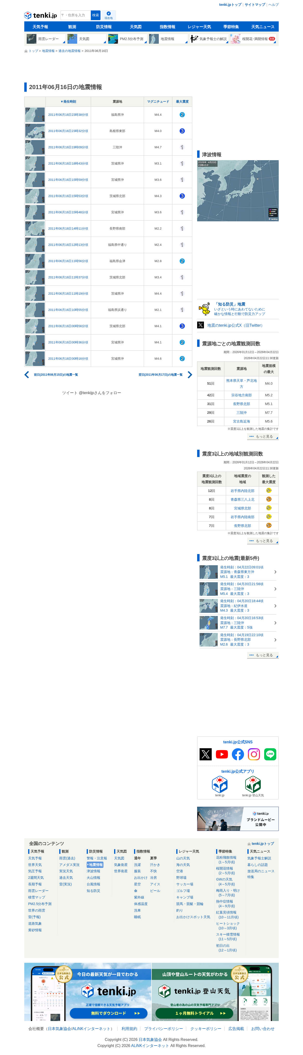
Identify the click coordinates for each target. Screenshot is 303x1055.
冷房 (153, 878)
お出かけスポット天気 (193, 917)
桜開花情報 (230, 870)
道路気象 (35, 923)
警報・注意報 (97, 858)
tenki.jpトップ (230, 5)
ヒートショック (230, 926)
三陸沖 (241, 413)
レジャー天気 (199, 27)
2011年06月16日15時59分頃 (68, 180)
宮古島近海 (241, 421)
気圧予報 (35, 871)
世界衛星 (121, 871)
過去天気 (66, 878)
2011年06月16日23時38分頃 (68, 114)
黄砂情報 (35, 930)
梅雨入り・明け (230, 893)
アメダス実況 (69, 865)
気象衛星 (121, 865)
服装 (137, 871)
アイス (155, 884)
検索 (95, 15)
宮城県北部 (242, 508)
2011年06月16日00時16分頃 (68, 358)
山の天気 (183, 858)
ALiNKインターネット (91, 1029)
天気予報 (40, 27)
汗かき (155, 865)
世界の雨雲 (36, 910)
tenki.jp (41, 16)
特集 (250, 877)
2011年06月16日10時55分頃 (68, 310)
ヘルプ (274, 5)
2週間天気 (36, 878)
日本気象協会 (59, 1029)
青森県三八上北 (242, 499)
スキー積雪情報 (230, 936)
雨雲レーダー (38, 891)
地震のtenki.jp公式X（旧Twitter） (236, 325)
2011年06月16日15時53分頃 (68, 196)
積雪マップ (36, 897)
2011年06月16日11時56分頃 (68, 261)
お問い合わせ (263, 1029)
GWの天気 (230, 881)
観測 (72, 27)
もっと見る (264, 436)
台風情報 (93, 884)
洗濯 (137, 865)
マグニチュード (158, 101)
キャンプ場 (184, 897)
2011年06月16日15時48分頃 (68, 212)
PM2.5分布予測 (39, 904)
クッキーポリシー (205, 1029)
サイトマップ (255, 5)
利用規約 (129, 1029)
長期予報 (35, 884)
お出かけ (141, 878)
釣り (179, 910)
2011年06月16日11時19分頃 (68, 293)
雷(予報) (34, 917)
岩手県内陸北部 (242, 491)
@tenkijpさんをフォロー (100, 393)
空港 (179, 871)
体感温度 (141, 904)
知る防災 (93, 891)
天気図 (136, 27)
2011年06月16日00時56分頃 (68, 326)
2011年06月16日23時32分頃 (68, 131)
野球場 (181, 878)
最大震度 (182, 101)
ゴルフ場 (183, 891)
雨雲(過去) (67, 858)
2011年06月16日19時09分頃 (68, 147)
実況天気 (66, 871)
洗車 (137, 910)
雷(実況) (65, 884)
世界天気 (35, 865)
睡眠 (137, 917)
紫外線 (139, 897)
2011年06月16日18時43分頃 (68, 163)
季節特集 (231, 27)
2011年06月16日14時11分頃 (68, 228)
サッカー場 (184, 884)
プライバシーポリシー (163, 1029)
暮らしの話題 (257, 865)
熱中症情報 (230, 903)
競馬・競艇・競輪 (189, 904)
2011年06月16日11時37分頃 (68, 277)
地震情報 (96, 865)
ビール (155, 891)
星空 (137, 884)
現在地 (109, 18)
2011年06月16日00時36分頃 (68, 342)
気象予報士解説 (259, 858)
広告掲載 (236, 1029)
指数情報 (167, 27)
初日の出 (230, 948)
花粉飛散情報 (230, 860)
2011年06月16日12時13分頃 (68, 245)
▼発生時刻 (68, 101)
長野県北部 (241, 404)
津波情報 (93, 871)
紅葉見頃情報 (230, 914)
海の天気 (183, 865)
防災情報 (104, 27)
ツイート (70, 393)
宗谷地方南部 (241, 395)
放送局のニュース (261, 871)
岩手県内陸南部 (242, 517)
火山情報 (93, 878)
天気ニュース (263, 27)
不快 (153, 871)
